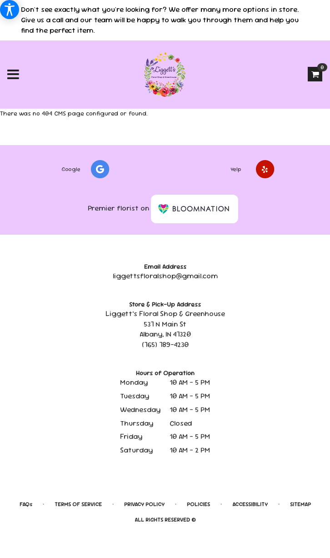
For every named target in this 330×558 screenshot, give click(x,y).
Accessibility (250, 504)
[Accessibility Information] (9, 9)
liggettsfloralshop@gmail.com (165, 276)
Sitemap (300, 504)
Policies (198, 504)
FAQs (26, 504)
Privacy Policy (144, 504)
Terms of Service (78, 504)
